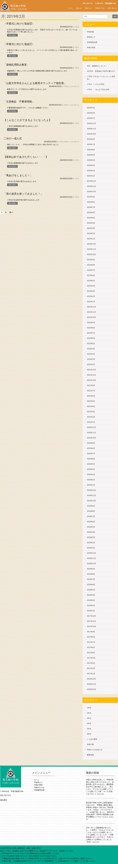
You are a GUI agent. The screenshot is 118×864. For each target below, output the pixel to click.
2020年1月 (91, 485)
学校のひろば (99, 8)
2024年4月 (91, 223)
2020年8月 (91, 448)
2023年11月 (91, 249)
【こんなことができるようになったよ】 (28, 120)
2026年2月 (91, 113)
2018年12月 (91, 553)
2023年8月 (91, 265)
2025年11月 (91, 129)
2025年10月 (91, 134)
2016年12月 (91, 679)
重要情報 (90, 755)
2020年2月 (91, 480)
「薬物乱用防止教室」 (16, 64)
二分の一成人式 (13, 138)
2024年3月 (91, 228)
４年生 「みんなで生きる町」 (99, 89)
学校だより (88, 8)
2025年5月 (91, 155)
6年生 (77, 27)
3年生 (77, 197)
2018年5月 (91, 590)
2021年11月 (91, 375)
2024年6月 (91, 212)
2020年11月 (91, 432)
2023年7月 (91, 270)
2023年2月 (91, 296)
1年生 (77, 123)
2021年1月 (91, 422)
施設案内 (3, 800)
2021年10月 (91, 380)
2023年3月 (91, 291)
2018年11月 (91, 558)
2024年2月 (91, 233)
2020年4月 (91, 469)
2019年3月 (91, 537)
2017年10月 (91, 626)
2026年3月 (91, 108)
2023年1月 (91, 302)
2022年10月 (91, 317)
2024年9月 (91, 197)
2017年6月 (91, 647)
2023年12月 (91, 244)
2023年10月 (91, 254)
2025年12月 (91, 123)
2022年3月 (91, 354)
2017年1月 (91, 674)
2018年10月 (91, 563)
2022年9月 (91, 322)
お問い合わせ (111, 8)
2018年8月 (91, 574)
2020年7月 (91, 453)
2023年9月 (91, 260)
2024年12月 (91, 181)
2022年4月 (91, 349)
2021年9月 (91, 385)
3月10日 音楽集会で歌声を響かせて (102, 71)
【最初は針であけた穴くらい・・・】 (26, 156)
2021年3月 (91, 412)
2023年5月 (91, 281)
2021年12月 (91, 370)
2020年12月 (91, 427)
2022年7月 (91, 333)
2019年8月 (91, 511)
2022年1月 (91, 364)
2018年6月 (91, 584)
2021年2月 (91, 417)
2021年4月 (91, 406)
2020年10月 (91, 438)
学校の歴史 (91, 47)
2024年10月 (91, 191)
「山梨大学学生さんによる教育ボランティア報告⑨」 (35, 83)
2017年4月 (91, 658)
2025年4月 (91, 160)
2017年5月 (91, 653)
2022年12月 (91, 307)
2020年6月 (91, 459)
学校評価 (90, 32)
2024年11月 (91, 186)
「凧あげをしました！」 (18, 175)
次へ (11, 212)
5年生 (89, 729)
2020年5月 (91, 464)
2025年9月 (91, 139)
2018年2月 (91, 605)
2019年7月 (91, 516)
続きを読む (12, 35)
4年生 (61, 142)
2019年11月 (91, 495)
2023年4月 (91, 286)
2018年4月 (91, 595)
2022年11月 (91, 312)
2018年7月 (91, 579)
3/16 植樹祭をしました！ (97, 66)
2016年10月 (91, 689)
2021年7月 (91, 391)
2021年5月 (91, 401)
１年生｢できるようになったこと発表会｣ (101, 77)
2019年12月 (91, 490)
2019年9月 (91, 506)
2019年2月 (91, 543)
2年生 (77, 160)
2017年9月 (91, 632)
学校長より (91, 37)
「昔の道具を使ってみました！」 (23, 193)
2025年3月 (91, 165)
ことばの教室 (92, 739)
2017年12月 (91, 616)
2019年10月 (91, 501)
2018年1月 (91, 611)
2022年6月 (91, 338)
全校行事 (90, 744)
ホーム (70, 8)
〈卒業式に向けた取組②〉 (19, 23)
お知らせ (79, 8)
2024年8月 (91, 202)
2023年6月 (91, 275)
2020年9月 (91, 443)
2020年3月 (91, 474)
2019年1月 (91, 548)
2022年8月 (91, 328)
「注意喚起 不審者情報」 (19, 101)
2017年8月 (91, 637)
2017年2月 (91, 668)
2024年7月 (91, 207)
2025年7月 (91, 144)
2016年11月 (91, 684)
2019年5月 (91, 527)
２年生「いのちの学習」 (96, 84)
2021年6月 (91, 396)
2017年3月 (91, 663)
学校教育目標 (92, 42)
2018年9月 (91, 569)
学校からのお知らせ (71, 86)
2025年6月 (91, 150)
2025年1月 (91, 176)
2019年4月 (91, 532)
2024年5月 (91, 218)
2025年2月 (91, 171)
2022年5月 (91, 343)
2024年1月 (91, 239)
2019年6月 (91, 522)
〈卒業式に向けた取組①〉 (19, 44)
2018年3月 (91, 600)
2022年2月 (91, 359)
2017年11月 (91, 621)
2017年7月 (91, 642)
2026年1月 (91, 118)
